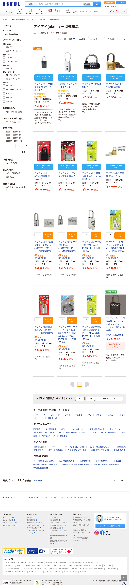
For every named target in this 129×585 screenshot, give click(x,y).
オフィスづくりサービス (53, 572)
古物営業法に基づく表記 (58, 532)
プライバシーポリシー (58, 523)
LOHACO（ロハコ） (80, 517)
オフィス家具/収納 (55, 450)
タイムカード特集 (60, 562)
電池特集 (49, 562)
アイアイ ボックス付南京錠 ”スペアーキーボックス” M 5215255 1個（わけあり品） (115, 324)
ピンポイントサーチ (70, 572)
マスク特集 (74, 569)
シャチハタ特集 (111, 569)
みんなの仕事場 (79, 530)
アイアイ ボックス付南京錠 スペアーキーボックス (43, 87)
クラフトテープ (46, 497)
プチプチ (97, 497)
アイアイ (43, 20)
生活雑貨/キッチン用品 (77, 450)
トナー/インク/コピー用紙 (73, 447)
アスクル (78, 415)
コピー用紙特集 (10, 562)
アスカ (67, 415)
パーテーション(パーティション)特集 (17, 566)
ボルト (93, 433)
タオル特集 (107, 566)
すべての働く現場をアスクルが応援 (55, 569)
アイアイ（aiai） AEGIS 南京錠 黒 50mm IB (42, 176)
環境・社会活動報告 (34, 523)
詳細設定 (87, 4)
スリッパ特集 (96, 566)
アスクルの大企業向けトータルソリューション (81, 539)
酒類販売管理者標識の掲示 (58, 537)
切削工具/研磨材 (102, 461)
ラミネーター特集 (75, 562)
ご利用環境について (58, 525)
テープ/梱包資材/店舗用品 (43, 461)
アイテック (55, 415)
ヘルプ (122, 6)
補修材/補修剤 (71, 433)
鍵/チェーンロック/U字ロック (73, 429)
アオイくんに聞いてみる (110, 526)
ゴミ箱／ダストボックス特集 (62, 566)
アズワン (99, 415)
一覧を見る (38, 481)
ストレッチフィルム (65, 497)
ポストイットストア (35, 572)
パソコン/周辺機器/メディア (100, 447)
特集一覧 (83, 572)
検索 (97, 4)
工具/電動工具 (85, 461)
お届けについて (9, 520)
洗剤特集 (87, 566)
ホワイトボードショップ (91, 562)
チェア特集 (36, 566)
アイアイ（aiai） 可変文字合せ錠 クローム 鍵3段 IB (91, 176)
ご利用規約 (55, 520)
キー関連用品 (51, 429)
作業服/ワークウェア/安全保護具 (107, 464)
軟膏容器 (32, 497)
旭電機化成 (52, 418)
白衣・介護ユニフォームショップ (15, 572)
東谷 (89, 415)
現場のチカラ (28, 569)
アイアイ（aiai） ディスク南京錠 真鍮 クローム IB (67, 176)
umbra (40, 418)
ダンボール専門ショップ (13, 569)
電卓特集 (40, 562)
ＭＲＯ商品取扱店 (40, 258)
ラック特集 (46, 566)
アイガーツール (39, 415)
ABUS (110, 415)
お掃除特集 (78, 566)
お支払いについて (10, 523)
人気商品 (38, 49)
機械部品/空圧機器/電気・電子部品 (75, 464)
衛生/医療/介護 (119, 450)
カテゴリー (6, 12)
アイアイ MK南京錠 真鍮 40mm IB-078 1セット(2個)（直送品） (43, 330)
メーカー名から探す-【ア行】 (21, 20)
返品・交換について (10, 525)
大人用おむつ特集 (86, 569)
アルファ (121, 415)
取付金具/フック (48, 436)
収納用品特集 (98, 569)
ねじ (84, 433)
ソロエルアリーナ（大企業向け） (82, 521)
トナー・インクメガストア (26, 562)
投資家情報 (32, 520)
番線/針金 (64, 436)
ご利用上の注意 (56, 528)
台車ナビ (38, 569)
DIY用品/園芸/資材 (40, 468)
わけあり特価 (111, 292)
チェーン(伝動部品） (109, 433)
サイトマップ (54, 517)
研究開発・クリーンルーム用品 (45, 464)
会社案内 (31, 517)
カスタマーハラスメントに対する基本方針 (35, 527)
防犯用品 (36, 429)
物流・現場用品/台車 (66, 461)
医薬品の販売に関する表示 (58, 542)
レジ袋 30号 (82, 497)
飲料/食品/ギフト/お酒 (100, 450)
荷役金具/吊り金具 (97, 429)
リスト (62, 39)
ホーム (5, 20)
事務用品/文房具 (39, 447)
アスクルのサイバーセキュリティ (35, 532)
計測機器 (117, 461)
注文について (8, 517)
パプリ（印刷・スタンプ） (81, 526)
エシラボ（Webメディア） (81, 534)
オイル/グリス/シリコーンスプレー (47, 433)
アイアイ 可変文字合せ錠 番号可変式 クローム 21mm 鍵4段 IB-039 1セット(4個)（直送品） (91, 333)
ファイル (54, 447)
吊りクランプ (115, 429)
